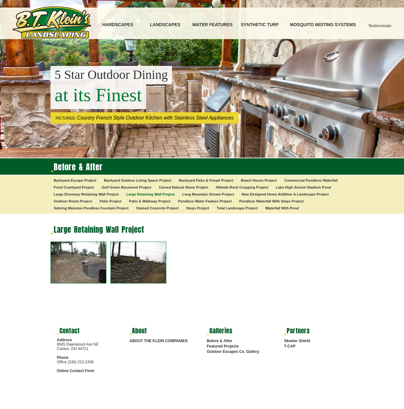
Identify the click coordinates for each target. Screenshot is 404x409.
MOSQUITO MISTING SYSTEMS (323, 24)
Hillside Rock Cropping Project (242, 187)
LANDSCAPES (165, 24)
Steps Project (197, 208)
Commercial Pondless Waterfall (311, 180)
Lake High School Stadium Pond (303, 187)
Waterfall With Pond (282, 208)
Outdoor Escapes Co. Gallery (233, 351)
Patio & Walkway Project (149, 201)
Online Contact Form (75, 371)
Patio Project (110, 201)
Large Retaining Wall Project (150, 194)
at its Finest (98, 95)
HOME (210, 404)
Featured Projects (223, 346)
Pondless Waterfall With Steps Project (271, 201)
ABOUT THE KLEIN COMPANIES (158, 341)
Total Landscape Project (237, 208)
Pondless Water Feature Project (205, 201)
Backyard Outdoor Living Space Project (137, 180)
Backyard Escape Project (75, 180)
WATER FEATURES (212, 24)
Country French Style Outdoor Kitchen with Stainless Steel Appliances (155, 117)
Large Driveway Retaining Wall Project (86, 194)
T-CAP (289, 346)
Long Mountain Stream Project (208, 194)
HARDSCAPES (117, 24)
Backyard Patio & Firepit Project (206, 180)
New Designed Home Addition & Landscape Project (285, 194)
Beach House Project (258, 180)
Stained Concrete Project (157, 208)
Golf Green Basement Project (126, 187)
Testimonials (379, 25)
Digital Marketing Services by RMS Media (77, 405)
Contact (69, 331)
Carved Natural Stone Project (183, 187)
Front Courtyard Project (74, 187)
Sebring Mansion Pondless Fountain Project (91, 208)
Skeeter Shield (297, 341)
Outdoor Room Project (73, 201)
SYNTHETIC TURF (260, 24)
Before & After (219, 341)
